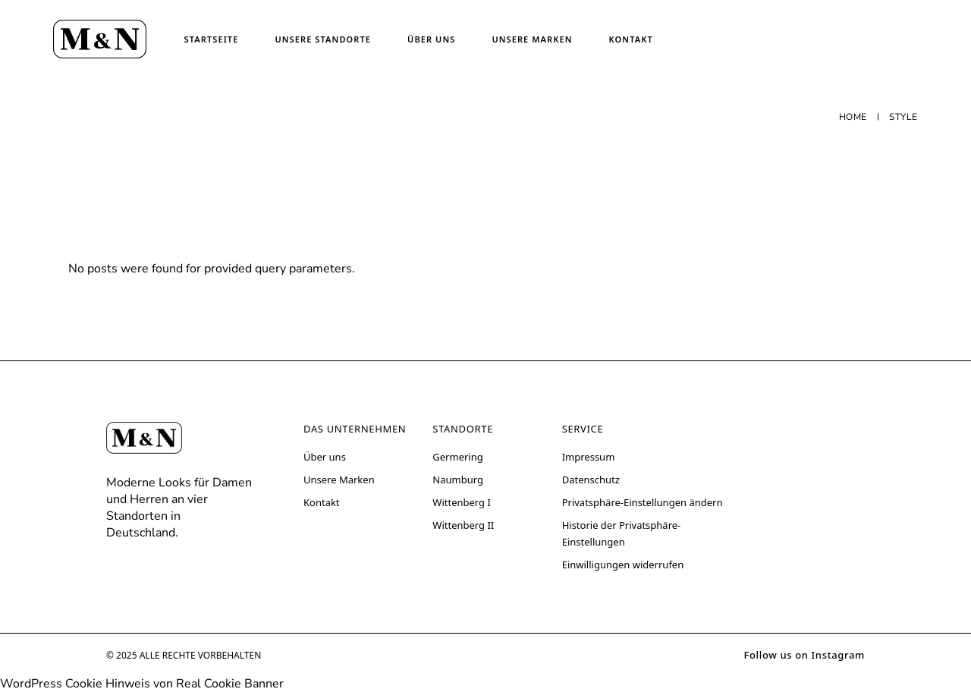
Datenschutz (591, 479)
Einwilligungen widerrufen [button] (623, 564)
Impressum (588, 457)
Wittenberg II (463, 525)
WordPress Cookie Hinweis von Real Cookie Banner (142, 683)
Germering (457, 457)
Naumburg (457, 479)
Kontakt (321, 502)
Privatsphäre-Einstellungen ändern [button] (642, 502)
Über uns (324, 457)
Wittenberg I (461, 502)
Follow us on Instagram (804, 655)
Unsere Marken (339, 479)
